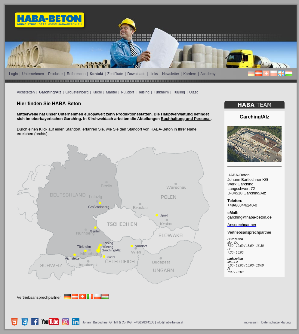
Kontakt (96, 74)
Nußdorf (127, 92)
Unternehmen (33, 74)
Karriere (189, 74)
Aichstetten (26, 92)
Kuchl (97, 92)
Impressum (250, 322)
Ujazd (194, 92)
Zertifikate (115, 74)
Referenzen (76, 74)
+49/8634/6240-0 (242, 205)
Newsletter (170, 74)
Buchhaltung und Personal (185, 118)
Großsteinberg (76, 92)
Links (154, 74)
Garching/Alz (50, 92)
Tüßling (179, 92)
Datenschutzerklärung (276, 322)
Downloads (136, 74)
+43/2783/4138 (144, 322)
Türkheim (161, 92)
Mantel (111, 92)
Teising (144, 92)
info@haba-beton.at (170, 322)
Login (13, 74)
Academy (207, 74)
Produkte (55, 74)
